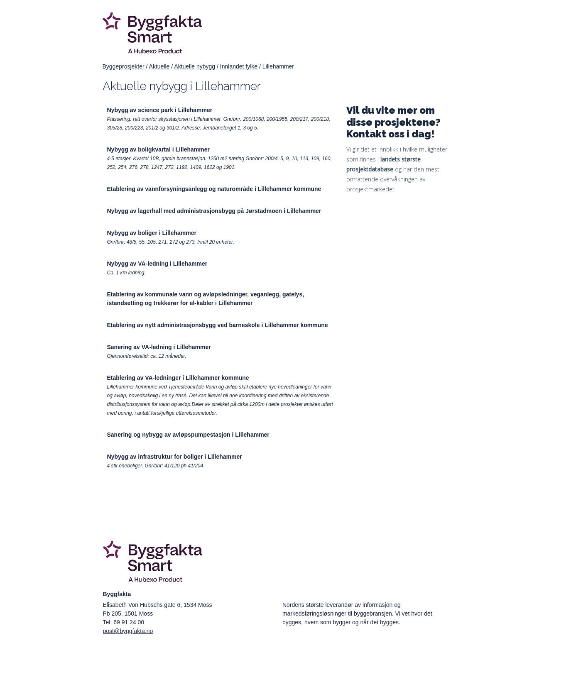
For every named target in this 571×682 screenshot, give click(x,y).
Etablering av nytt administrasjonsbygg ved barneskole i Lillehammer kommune (217, 325)
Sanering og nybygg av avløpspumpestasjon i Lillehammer (188, 434)
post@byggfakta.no (128, 631)
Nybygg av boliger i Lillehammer (152, 233)
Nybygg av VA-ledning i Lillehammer (157, 263)
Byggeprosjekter (124, 66)
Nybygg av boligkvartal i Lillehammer (158, 149)
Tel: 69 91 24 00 (124, 622)
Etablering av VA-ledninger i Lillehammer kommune (178, 377)
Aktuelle (159, 66)
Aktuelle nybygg (194, 66)
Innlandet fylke (238, 66)
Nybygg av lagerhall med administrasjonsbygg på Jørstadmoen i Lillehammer (214, 211)
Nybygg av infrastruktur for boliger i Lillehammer (174, 456)
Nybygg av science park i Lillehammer (160, 110)
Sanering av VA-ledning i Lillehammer (159, 347)
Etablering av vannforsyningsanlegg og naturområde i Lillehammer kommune (214, 189)
